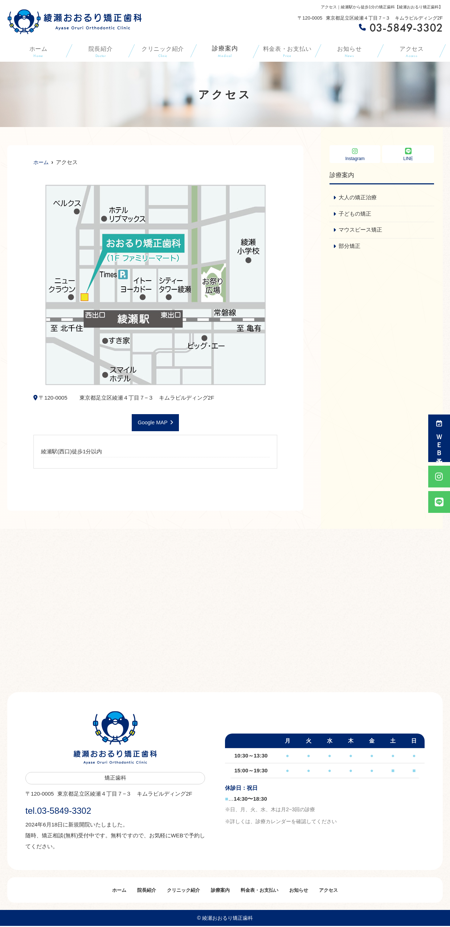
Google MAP (152, 423)
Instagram (355, 154)
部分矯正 (349, 247)
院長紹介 (100, 51)
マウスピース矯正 (360, 230)
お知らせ (349, 51)
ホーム (38, 51)
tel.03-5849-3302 (72, 810)
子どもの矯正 (355, 214)
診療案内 (225, 51)
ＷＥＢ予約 (439, 438)
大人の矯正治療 (358, 198)
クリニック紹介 (163, 51)
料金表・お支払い (287, 51)
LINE (408, 154)
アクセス (412, 51)
